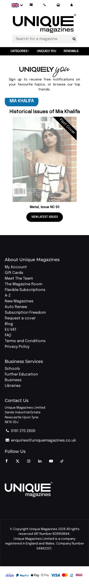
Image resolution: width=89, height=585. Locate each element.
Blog (9, 324)
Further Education (21, 374)
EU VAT (11, 330)
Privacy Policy (17, 347)
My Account (16, 267)
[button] (71, 5)
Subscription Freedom (25, 313)
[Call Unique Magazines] (45, 5)
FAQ (8, 335)
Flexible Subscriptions (25, 290)
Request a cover (20, 318)
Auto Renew (16, 307)
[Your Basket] (58, 5)
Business (13, 380)
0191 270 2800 (20, 431)
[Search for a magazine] (74, 39)
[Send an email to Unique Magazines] (31, 5)
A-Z (8, 296)
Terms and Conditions (25, 341)
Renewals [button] (71, 51)
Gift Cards (14, 273)
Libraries (13, 386)
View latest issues (44, 217)
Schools (12, 369)
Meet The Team (19, 279)
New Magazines (19, 301)
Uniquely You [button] (46, 51)
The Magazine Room (23, 284)
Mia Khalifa (21, 101)
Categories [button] (19, 51)
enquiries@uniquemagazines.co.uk (40, 440)
